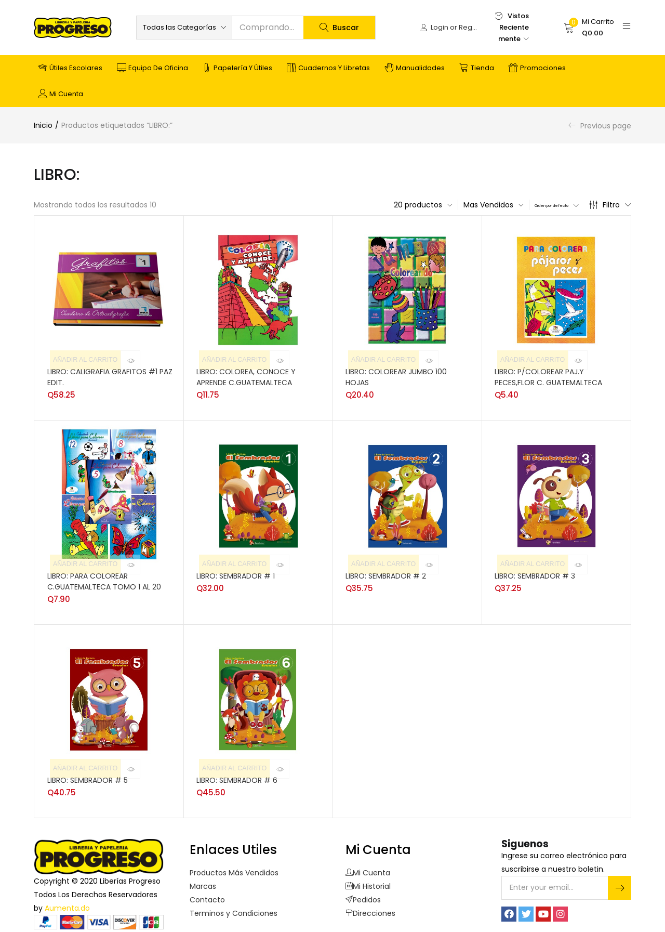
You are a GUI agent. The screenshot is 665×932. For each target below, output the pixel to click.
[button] (184, 27)
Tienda (476, 68)
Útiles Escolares (70, 68)
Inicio (43, 125)
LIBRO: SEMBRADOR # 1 (235, 573)
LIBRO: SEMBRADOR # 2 (385, 573)
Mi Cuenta (367, 870)
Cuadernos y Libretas (328, 68)
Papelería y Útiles (237, 68)
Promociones (537, 68)
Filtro (610, 205)
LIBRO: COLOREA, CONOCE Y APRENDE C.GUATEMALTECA (246, 374)
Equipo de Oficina (152, 68)
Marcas (203, 883)
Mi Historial (368, 883)
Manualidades (414, 68)
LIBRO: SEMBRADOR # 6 (236, 777)
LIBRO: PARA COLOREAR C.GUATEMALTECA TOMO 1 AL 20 (104, 578)
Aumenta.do (67, 905)
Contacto (207, 897)
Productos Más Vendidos (234, 870)
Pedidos (363, 897)
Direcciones (370, 910)
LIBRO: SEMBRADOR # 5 (87, 777)
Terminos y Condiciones (233, 910)
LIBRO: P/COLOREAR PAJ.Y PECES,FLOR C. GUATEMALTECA (548, 374)
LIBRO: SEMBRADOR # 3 (535, 573)
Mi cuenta (60, 94)
